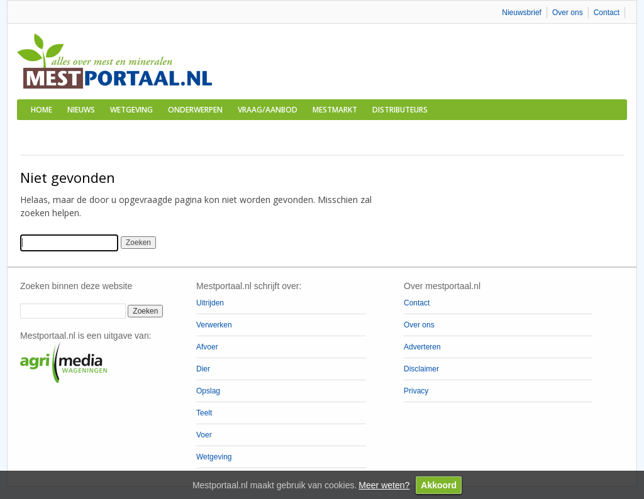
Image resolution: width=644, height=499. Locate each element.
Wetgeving (131, 109)
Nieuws (81, 109)
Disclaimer (421, 369)
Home (41, 109)
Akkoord (439, 485)
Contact (606, 12)
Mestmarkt (335, 109)
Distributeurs (400, 109)
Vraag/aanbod (267, 109)
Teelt (204, 413)
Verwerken (214, 325)
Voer (204, 434)
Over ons (567, 12)
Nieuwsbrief (521, 12)
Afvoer (207, 347)
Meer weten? (383, 485)
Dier (203, 369)
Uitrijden (210, 303)
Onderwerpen (195, 109)
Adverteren (422, 347)
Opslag (208, 391)
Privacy (416, 391)
